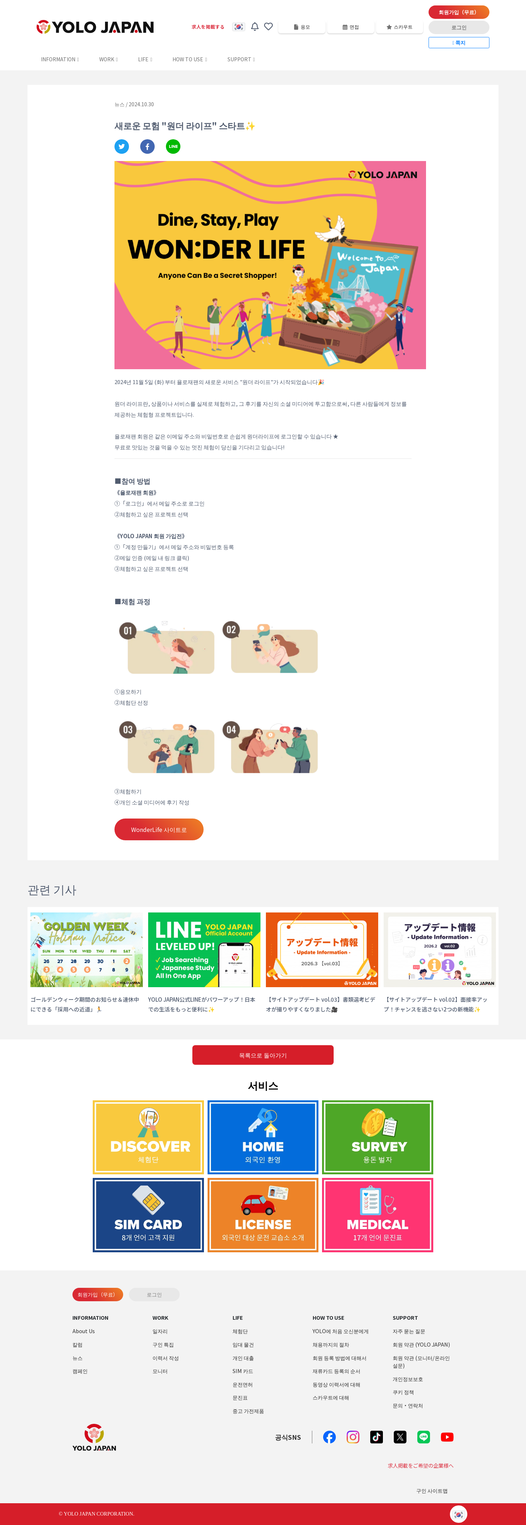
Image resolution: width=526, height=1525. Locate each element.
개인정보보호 (408, 1378)
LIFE (145, 59)
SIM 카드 (243, 1370)
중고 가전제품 (248, 1410)
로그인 (459, 27)
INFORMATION (60, 59)
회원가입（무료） (459, 12)
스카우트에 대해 (331, 1397)
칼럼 (77, 1344)
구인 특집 (163, 1344)
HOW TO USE (189, 59)
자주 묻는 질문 (409, 1331)
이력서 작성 (166, 1357)
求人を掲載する (208, 26)
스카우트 (400, 26)
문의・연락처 (408, 1405)
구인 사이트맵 (432, 1490)
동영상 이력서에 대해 (336, 1384)
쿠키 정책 (403, 1392)
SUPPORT (241, 59)
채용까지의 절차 (331, 1344)
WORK (108, 59)
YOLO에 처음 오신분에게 (341, 1331)
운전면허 (243, 1384)
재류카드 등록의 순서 (336, 1370)
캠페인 (80, 1370)
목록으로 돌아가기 (263, 1055)
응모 (301, 26)
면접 (350, 26)
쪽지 (459, 42)
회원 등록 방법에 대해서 (340, 1357)
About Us (83, 1331)
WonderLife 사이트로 (159, 829)
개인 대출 (243, 1357)
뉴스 (77, 1357)
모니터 (160, 1370)
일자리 (160, 1331)
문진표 (240, 1397)
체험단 (240, 1331)
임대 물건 (243, 1344)
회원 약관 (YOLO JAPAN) (421, 1344)
